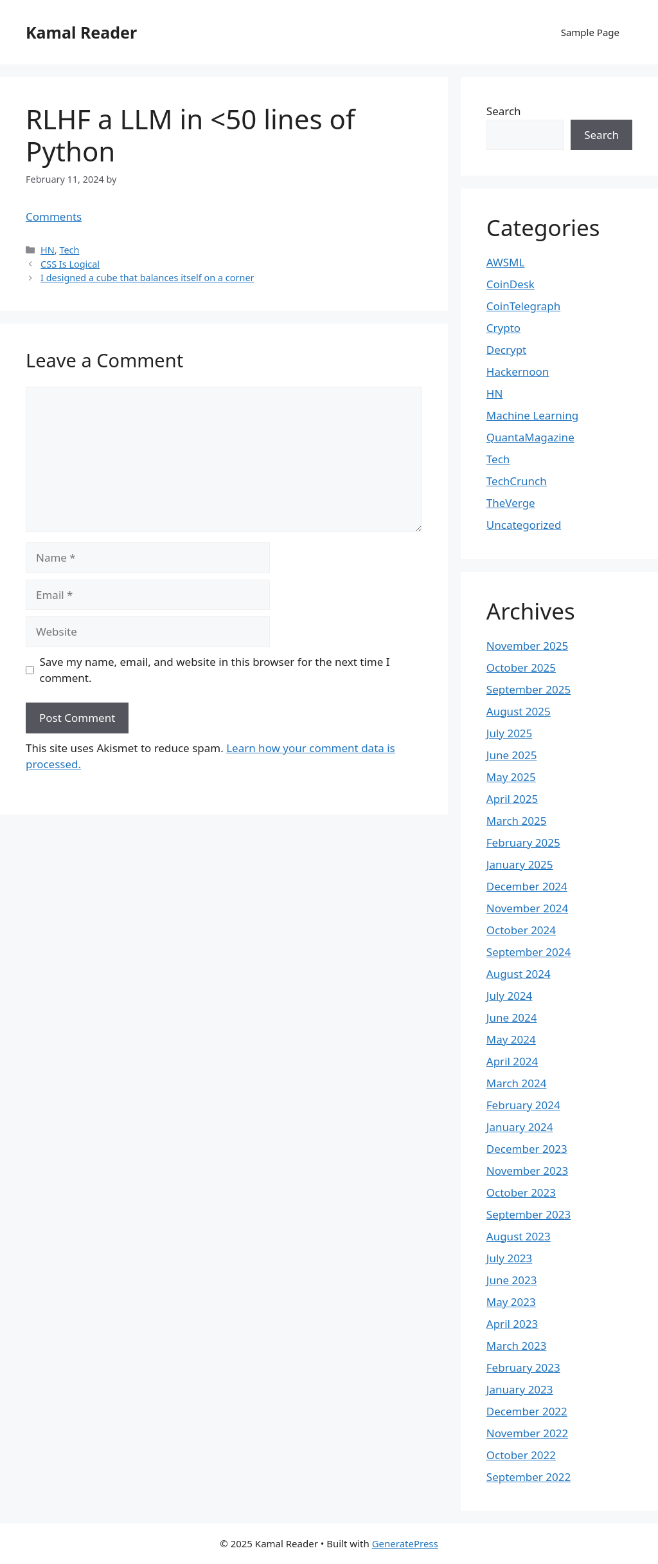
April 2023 (512, 1323)
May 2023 (511, 1301)
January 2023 (519, 1389)
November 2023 (527, 1170)
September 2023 (528, 1214)
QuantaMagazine (530, 437)
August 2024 (518, 973)
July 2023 (509, 1258)
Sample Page (590, 32)
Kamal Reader (81, 32)
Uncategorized (524, 524)
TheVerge (510, 502)
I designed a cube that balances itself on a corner (147, 277)
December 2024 (526, 886)
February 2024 (523, 1105)
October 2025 (521, 667)
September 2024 (528, 951)
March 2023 (516, 1345)
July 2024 (509, 995)
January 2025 (519, 864)
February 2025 (523, 842)
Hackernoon (517, 371)
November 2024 (527, 908)
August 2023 (518, 1236)
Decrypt (506, 349)
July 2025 (509, 733)
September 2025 (528, 689)
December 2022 (526, 1411)
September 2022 (528, 1476)
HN (47, 250)
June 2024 (511, 1017)
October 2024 (521, 930)
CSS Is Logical (70, 264)
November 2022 (527, 1433)
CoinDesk (510, 284)
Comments (54, 216)
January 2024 (519, 1126)
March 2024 (516, 1083)
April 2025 (512, 798)
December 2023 (526, 1148)
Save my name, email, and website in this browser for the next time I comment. (215, 670)
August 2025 (518, 711)
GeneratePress (405, 1543)
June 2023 (511, 1280)
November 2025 (527, 645)
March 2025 (516, 820)
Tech (69, 250)
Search (503, 111)
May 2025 (511, 776)
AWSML (505, 262)
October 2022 (521, 1455)
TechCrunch (516, 481)
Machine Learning (532, 415)
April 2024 (512, 1061)
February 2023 (523, 1367)
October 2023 (521, 1192)
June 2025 (511, 755)
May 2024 (511, 1039)
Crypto (503, 327)
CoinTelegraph (523, 306)
